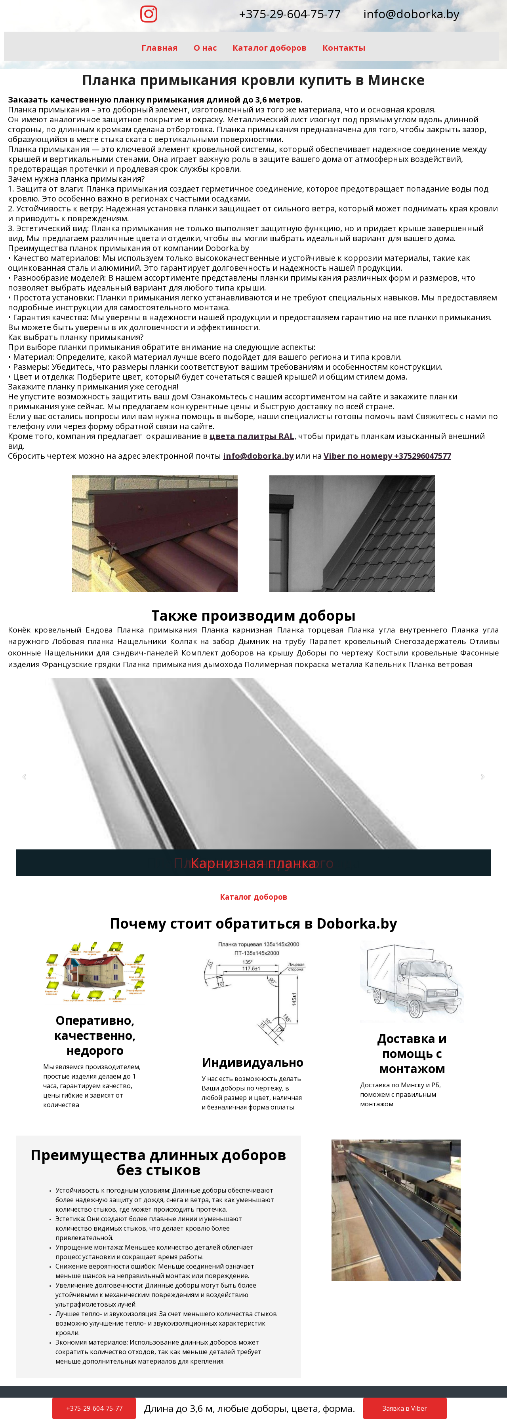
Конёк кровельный (45, 630)
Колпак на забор (202, 641)
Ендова (99, 630)
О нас (205, 47)
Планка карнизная (237, 630)
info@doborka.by (411, 14)
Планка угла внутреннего (398, 630)
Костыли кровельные (416, 653)
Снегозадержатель (430, 641)
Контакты (344, 47)
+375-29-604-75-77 (290, 14)
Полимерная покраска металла (303, 664)
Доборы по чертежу (334, 653)
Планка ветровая (440, 664)
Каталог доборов (270, 47)
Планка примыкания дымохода (182, 664)
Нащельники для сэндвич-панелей (111, 653)
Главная (159, 47)
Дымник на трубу (272, 641)
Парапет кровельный (350, 641)
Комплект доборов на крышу (237, 653)
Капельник (385, 664)
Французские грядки (81, 664)
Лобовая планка (83, 641)
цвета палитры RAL (252, 436)
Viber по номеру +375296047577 (387, 455)
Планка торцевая (310, 630)
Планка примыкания (157, 630)
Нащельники (142, 641)
